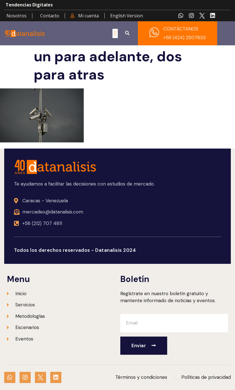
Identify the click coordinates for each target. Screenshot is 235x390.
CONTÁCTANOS (180, 29)
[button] (115, 33)
